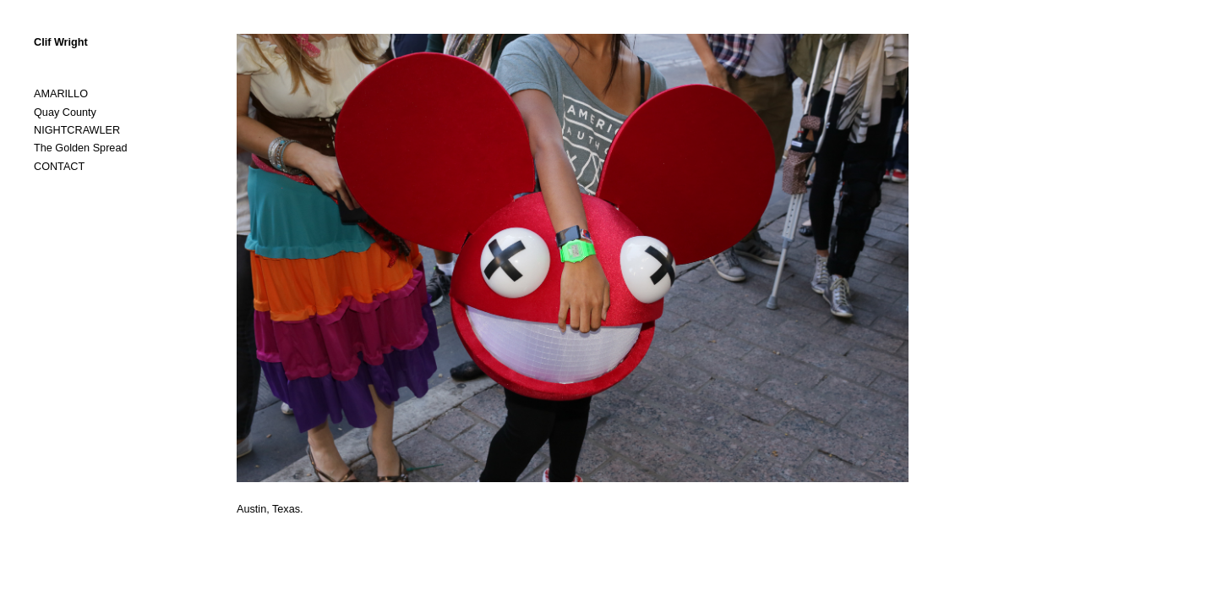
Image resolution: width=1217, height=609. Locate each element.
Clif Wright (61, 42)
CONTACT (59, 167)
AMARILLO (61, 94)
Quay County (65, 112)
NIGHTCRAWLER (77, 130)
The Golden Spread (80, 148)
